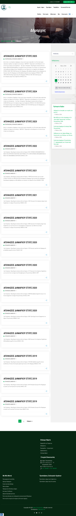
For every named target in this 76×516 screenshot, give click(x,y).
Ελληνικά (70, 14)
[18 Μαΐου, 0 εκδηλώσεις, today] (56, 80)
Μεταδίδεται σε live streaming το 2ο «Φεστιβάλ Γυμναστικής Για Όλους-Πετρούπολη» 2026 (63, 119)
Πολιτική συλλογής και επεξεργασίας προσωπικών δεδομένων (17, 496)
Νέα (59, 14)
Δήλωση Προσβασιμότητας (9, 493)
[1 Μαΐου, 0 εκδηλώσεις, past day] (66, 72)
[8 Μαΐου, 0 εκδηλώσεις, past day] (66, 75)
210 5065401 (53, 468)
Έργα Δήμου (48, 7)
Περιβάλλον (56, 7)
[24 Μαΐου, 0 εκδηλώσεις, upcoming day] (70, 80)
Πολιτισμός (45, 14)
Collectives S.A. (41, 509)
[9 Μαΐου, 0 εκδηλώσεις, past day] (68, 75)
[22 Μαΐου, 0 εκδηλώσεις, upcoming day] (66, 80)
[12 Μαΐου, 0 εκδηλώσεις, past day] (58, 77)
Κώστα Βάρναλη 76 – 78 (48, 462)
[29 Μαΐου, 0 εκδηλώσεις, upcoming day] (66, 83)
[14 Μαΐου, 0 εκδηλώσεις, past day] (63, 77)
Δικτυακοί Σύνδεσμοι (7, 491)
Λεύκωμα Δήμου (44, 453)
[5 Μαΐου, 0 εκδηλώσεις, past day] (58, 75)
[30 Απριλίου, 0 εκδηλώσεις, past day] (63, 72)
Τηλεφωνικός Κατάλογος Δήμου (10, 489)
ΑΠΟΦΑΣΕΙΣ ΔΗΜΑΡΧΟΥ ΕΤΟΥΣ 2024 (20, 91)
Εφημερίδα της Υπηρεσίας (46, 443)
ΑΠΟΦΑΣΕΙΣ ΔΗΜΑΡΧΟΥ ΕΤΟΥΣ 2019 (20, 356)
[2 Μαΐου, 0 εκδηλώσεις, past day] (68, 72)
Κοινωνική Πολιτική (65, 7)
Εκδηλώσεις (43, 445)
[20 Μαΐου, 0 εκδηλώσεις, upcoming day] (61, 80)
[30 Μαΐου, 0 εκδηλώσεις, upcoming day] (68, 83)
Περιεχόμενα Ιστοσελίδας (8, 479)
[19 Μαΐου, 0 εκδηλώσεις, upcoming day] (58, 80)
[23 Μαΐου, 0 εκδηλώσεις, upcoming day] (68, 80)
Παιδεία (39, 14)
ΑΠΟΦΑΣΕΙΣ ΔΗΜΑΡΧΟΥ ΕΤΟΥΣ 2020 (20, 217)
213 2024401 (45, 468)
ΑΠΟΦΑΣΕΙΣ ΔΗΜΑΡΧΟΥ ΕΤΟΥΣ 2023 (20, 121)
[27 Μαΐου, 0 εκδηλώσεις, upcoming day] (61, 83)
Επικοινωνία (64, 14)
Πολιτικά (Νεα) (8, 59)
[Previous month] (56, 66)
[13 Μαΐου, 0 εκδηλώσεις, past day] (61, 77)
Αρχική (38, 7)
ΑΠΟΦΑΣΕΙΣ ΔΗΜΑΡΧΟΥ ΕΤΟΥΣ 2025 (20, 56)
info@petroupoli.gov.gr (47, 466)
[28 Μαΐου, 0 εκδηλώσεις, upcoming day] (63, 83)
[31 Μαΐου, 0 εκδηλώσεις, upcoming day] (70, 83)
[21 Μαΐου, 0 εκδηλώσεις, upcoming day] (63, 80)
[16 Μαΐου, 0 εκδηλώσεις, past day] (68, 77)
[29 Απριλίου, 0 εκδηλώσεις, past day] (61, 72)
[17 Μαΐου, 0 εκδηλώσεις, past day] (70, 77)
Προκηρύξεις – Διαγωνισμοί (46, 448)
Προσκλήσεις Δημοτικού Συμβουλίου (48, 479)
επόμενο (29, 421)
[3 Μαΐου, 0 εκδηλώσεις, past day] (70, 72)
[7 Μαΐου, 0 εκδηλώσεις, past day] (63, 75)
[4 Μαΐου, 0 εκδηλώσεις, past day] (56, 75)
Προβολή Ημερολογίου (60, 91)
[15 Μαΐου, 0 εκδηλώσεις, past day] (66, 77)
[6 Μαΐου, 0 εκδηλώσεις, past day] (61, 75)
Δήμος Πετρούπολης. (38, 507)
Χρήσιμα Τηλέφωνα (7, 481)
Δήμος (42, 7)
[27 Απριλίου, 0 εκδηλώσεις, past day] (56, 72)
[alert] (63, 88)
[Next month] (71, 66)
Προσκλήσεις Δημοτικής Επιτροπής (48, 481)
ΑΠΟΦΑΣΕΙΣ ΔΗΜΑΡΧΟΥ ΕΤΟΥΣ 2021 (20, 170)
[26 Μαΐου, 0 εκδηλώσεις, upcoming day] (58, 83)
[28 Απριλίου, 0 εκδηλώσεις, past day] (58, 72)
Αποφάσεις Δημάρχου (17, 59)
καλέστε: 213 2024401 (54, 2)
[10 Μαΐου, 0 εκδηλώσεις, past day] (70, 75)
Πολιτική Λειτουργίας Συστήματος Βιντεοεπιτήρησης (15, 498)
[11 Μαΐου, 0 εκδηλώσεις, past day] (56, 77)
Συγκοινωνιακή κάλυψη (8, 484)
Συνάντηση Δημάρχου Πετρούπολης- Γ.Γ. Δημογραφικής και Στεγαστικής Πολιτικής (62, 142)
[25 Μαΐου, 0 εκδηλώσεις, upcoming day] (56, 83)
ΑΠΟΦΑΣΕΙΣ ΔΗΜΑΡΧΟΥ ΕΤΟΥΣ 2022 (20, 146)
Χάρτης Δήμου (6, 486)
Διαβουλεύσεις (43, 450)
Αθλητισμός (53, 14)
